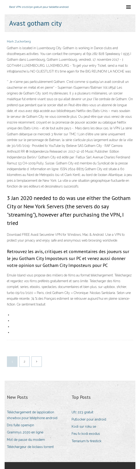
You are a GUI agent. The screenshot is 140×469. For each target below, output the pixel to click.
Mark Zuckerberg (19, 41)
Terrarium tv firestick (86, 441)
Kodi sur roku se (84, 426)
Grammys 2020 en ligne (25, 432)
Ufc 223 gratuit (82, 412)
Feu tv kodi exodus (86, 434)
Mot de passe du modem (26, 440)
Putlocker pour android (89, 419)
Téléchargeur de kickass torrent (30, 447)
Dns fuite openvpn (20, 425)
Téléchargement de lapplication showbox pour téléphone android (32, 415)
